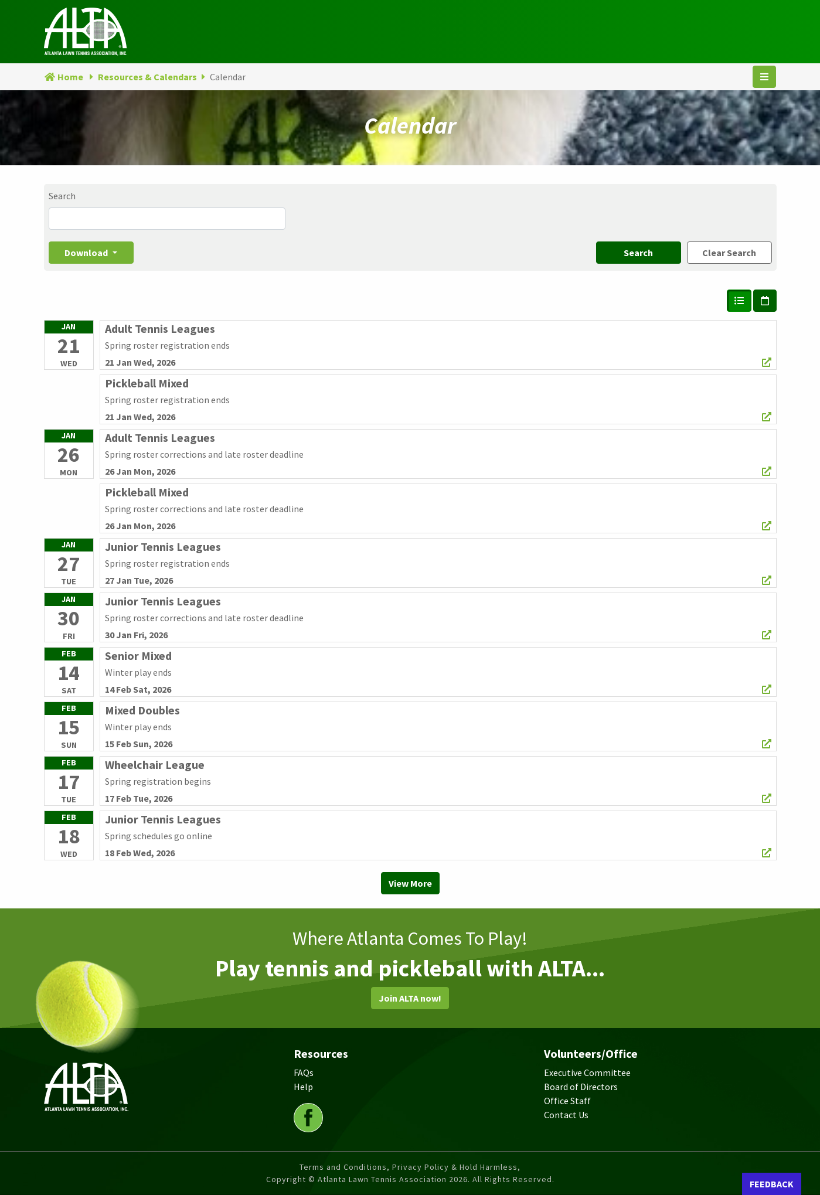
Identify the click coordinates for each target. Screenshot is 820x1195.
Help (303, 1086)
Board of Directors (581, 1086)
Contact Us (566, 1115)
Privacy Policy (420, 1167)
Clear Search (729, 252)
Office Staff (567, 1101)
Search (62, 196)
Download (87, 252)
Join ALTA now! (410, 998)
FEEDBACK (772, 1184)
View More (410, 883)
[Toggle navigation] (764, 77)
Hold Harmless (489, 1167)
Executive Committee (587, 1072)
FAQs (304, 1072)
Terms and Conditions (343, 1167)
